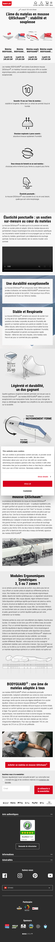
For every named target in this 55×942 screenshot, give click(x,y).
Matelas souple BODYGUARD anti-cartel (32, 50)
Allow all (27, 484)
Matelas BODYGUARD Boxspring (20, 50)
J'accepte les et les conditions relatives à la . (27, 781)
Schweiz (8, 888)
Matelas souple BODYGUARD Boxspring (46, 50)
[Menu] (51, 3)
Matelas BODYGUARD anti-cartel (8, 50)
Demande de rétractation (27, 846)
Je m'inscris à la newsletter (43, 790)
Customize (27, 491)
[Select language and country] (47, 887)
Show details (43, 477)
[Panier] (35, 3)
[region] (27, 43)
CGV (16, 780)
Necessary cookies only (34, 468)
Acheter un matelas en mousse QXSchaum (27, 764)
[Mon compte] (41, 3)
